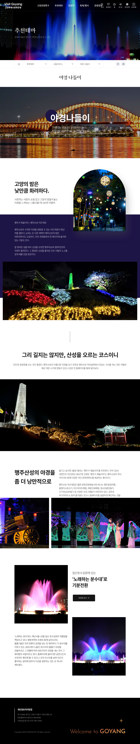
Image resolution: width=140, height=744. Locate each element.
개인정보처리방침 (24, 709)
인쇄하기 (123, 64)
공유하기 (118, 64)
